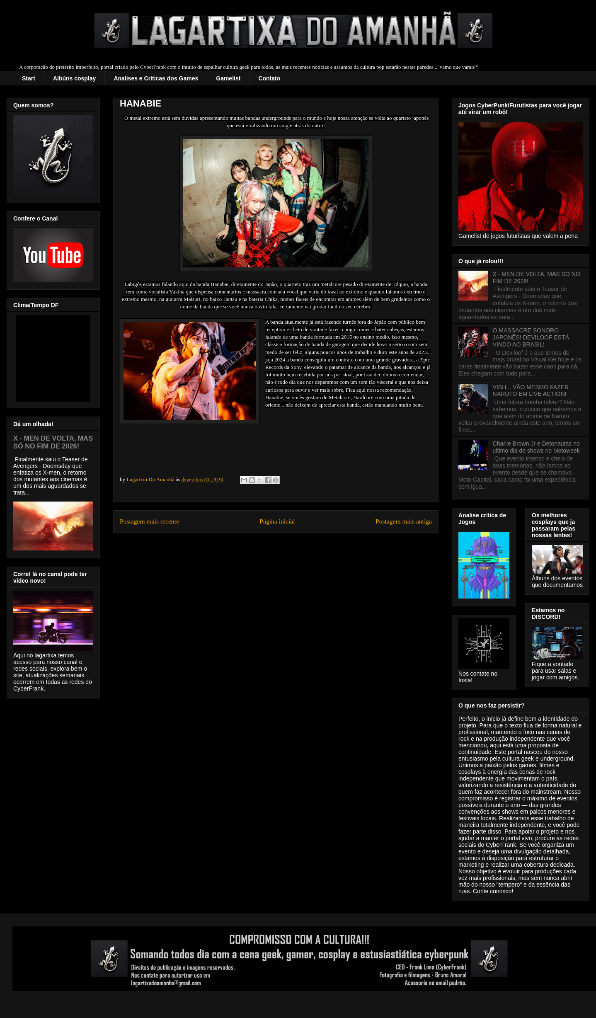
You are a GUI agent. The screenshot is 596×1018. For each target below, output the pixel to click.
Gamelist (228, 78)
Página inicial (277, 521)
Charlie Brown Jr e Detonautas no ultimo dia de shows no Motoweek (536, 447)
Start (28, 78)
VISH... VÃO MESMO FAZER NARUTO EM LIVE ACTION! (531, 391)
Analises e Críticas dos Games (156, 78)
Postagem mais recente (149, 521)
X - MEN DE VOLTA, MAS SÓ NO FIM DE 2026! (53, 442)
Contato (269, 78)
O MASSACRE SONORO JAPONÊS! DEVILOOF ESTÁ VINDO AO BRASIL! (531, 337)
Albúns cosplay (74, 78)
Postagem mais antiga (404, 521)
